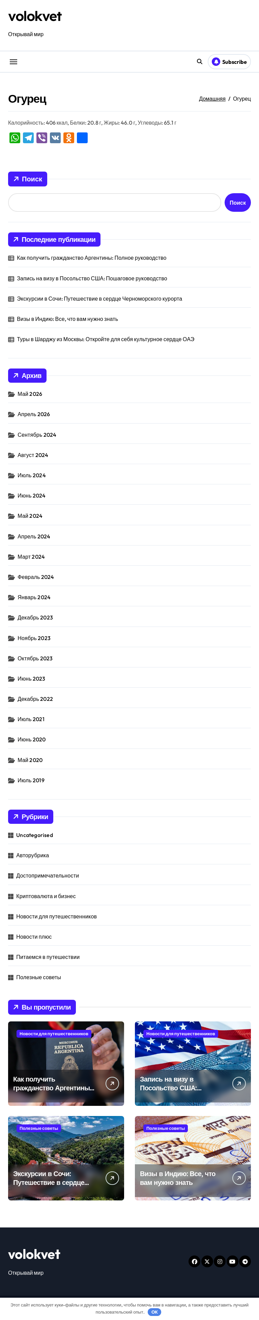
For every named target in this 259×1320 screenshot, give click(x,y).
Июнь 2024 (32, 495)
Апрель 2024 (34, 536)
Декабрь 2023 (35, 617)
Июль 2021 (31, 719)
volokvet (34, 15)
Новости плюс (34, 936)
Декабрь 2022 (35, 698)
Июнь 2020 (32, 739)
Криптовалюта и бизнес (46, 896)
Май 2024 (30, 515)
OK (154, 1312)
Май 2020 (30, 760)
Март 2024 (31, 556)
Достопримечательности (47, 875)
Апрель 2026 (34, 414)
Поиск (27, 179)
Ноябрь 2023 (34, 638)
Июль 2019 (31, 780)
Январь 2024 (34, 597)
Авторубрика (32, 855)
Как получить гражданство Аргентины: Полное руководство (91, 257)
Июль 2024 (32, 475)
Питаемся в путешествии (48, 957)
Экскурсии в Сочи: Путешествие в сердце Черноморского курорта (99, 298)
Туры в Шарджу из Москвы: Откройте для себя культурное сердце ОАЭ (105, 339)
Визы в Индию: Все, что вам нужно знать (67, 318)
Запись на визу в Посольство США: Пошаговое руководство (92, 278)
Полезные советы (38, 977)
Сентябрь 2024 (37, 434)
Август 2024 (33, 455)
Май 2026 (30, 393)
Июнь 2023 (31, 678)
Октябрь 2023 (35, 658)
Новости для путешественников (56, 916)
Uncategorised (34, 835)
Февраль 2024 (36, 577)
